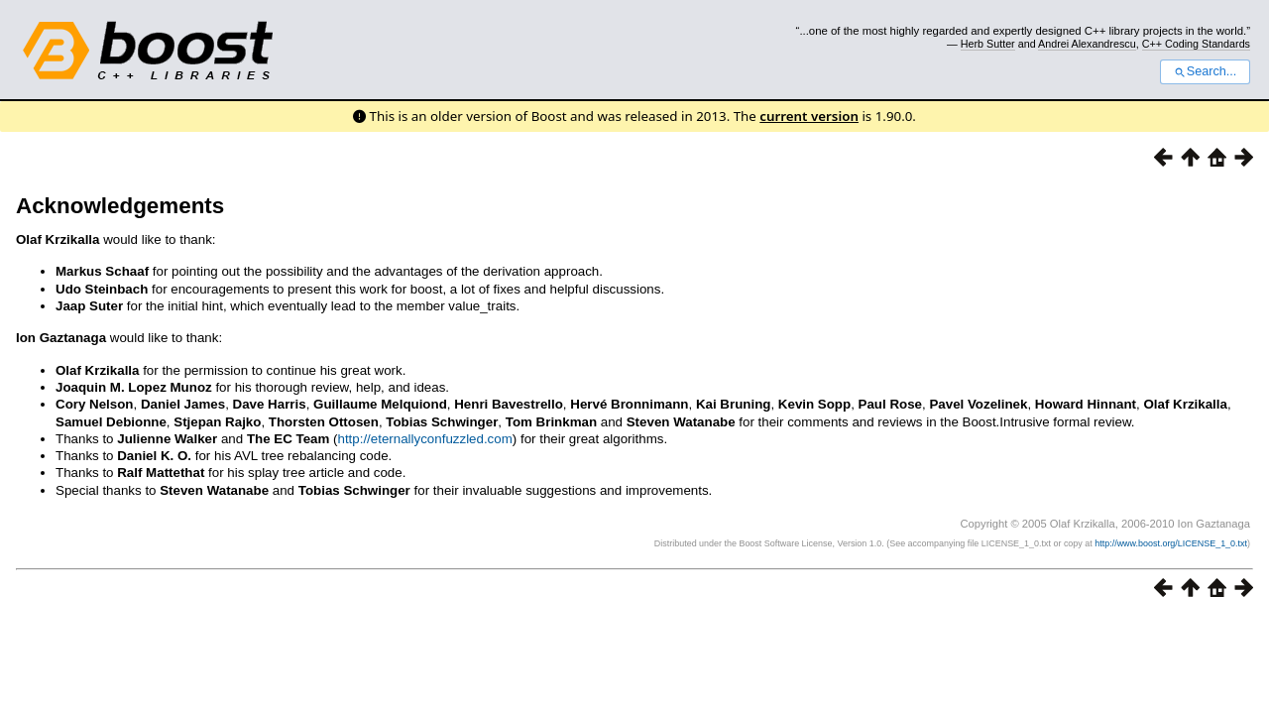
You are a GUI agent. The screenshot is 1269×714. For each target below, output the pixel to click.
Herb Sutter (988, 44)
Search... (1205, 71)
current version (809, 116)
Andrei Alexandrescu (1087, 44)
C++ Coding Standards (1196, 44)
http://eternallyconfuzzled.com (424, 438)
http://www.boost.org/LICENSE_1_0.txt (1171, 543)
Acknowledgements (120, 205)
